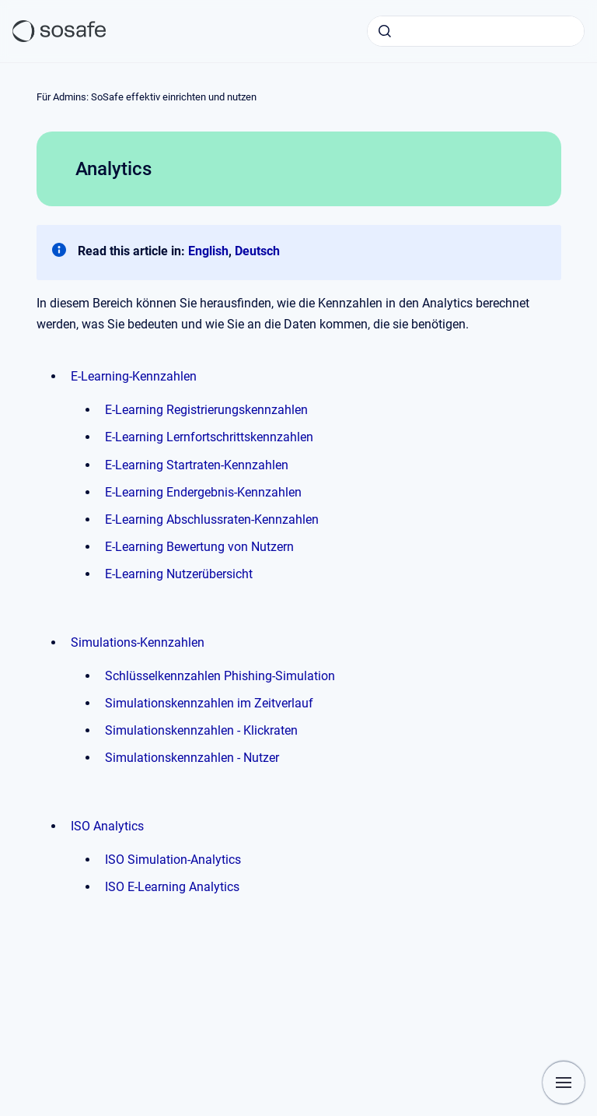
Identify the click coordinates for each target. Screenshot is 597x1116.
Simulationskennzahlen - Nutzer (192, 757)
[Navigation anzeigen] (564, 1083)
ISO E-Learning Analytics (172, 886)
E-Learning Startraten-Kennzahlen (196, 465)
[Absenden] (384, 31)
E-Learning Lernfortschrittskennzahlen (209, 437)
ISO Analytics (107, 826)
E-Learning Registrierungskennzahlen (206, 409)
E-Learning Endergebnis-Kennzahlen (203, 492)
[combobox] (476, 31)
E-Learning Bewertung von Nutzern (199, 546)
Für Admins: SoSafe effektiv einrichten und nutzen (147, 97)
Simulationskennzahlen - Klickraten (201, 730)
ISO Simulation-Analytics (173, 859)
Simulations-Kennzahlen (137, 642)
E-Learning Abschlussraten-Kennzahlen (212, 519)
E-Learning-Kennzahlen (134, 376)
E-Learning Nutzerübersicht (179, 574)
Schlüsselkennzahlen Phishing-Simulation (220, 676)
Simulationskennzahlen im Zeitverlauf (209, 703)
